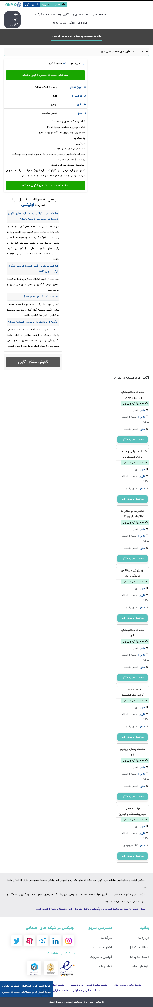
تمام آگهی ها (137, 51)
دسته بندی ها (80, 15)
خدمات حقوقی (60, 990)
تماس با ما (59, 23)
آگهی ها (63, 15)
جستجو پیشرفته (45, 15)
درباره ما (82, 23)
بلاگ (72, 23)
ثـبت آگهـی (14, 20)
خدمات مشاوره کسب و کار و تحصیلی (89, 985)
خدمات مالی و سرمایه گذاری (127, 985)
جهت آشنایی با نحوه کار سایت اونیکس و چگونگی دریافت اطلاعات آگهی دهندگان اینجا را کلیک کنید (91, 909)
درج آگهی (31, 4)
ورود (45, 4)
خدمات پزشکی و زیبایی (109, 51)
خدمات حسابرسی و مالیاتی (86, 990)
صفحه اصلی (98, 15)
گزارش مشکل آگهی (33, 362)
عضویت (59, 4)
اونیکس (68, 1002)
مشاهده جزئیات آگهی (132, 439)
